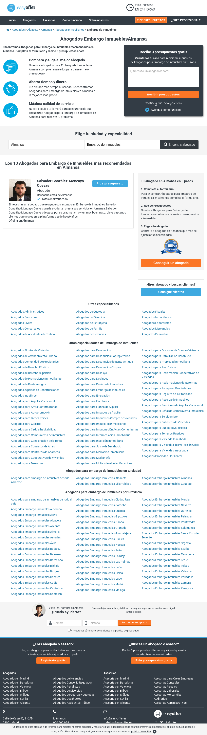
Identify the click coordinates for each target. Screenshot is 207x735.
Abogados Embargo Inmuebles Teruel (165, 560)
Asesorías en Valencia (117, 686)
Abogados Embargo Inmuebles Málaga (100, 590)
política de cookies (141, 731)
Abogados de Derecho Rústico (30, 367)
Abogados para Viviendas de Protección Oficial (171, 444)
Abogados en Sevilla (15, 698)
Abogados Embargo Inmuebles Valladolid (167, 577)
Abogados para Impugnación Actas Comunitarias (107, 429)
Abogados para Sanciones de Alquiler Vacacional (172, 405)
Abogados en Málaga (16, 694)
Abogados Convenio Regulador (72, 682)
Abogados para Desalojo (91, 373)
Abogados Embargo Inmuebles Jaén (99, 550)
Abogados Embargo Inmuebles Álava (34, 514)
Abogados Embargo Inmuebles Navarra (166, 505)
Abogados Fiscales (153, 311)
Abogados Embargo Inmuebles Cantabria (37, 588)
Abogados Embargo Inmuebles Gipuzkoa (101, 516)
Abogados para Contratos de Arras (33, 446)
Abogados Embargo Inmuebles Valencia (167, 571)
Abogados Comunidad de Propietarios (35, 361)
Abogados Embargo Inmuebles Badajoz (35, 548)
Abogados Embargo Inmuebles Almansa (167, 478)
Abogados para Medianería (93, 457)
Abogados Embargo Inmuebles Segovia (166, 543)
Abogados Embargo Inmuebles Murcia (166, 499)
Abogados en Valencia (17, 686)
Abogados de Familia (89, 328)
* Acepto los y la (103, 630)
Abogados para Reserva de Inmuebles (165, 399)
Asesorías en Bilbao (116, 690)
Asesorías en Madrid (116, 678)
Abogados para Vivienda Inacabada (164, 439)
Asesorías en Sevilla (116, 698)
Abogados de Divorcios (90, 317)
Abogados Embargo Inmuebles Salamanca (168, 527)
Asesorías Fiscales (165, 686)
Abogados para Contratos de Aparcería (35, 452)
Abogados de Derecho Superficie (31, 373)
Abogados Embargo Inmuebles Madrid (100, 584)
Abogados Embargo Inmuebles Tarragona (168, 554)
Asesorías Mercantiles (167, 694)
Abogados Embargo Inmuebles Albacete (101, 478)
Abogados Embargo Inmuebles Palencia (167, 516)
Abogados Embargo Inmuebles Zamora (166, 582)
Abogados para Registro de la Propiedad (167, 394)
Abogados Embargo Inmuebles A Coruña (36, 509)
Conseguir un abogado (171, 263)
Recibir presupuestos (163, 94)
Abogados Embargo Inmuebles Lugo (99, 578)
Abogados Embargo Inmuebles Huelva (100, 539)
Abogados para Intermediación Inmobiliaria (103, 435)
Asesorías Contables (167, 682)
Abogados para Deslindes (92, 378)
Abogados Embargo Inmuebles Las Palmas (103, 561)
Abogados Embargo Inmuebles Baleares (36, 554)
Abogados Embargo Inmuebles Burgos (35, 571)
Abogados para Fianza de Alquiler (97, 406)
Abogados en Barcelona (18, 682)
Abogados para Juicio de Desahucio (98, 446)
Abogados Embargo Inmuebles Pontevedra (168, 522)
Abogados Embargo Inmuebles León (99, 567)
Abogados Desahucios (67, 698)
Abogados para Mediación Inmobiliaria (100, 452)
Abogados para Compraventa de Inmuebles (38, 435)
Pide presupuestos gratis (153, 660)
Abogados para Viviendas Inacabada (165, 450)
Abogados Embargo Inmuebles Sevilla (165, 548)
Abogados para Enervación (93, 395)
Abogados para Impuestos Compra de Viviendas (106, 418)
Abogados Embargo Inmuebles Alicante (35, 526)
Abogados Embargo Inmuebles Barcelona (37, 560)
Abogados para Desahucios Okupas (98, 367)
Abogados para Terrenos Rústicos (163, 433)
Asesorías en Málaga (117, 694)
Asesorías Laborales (166, 690)
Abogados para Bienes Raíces (29, 418)
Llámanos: (59, 718)
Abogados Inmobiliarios (156, 317)
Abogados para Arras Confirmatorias (34, 406)
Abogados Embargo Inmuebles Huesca (100, 544)
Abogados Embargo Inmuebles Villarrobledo (103, 483)
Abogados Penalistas (155, 334)
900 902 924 (61, 722)
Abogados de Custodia (90, 311)
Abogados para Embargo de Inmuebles (100, 390)
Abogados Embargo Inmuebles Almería (35, 531)
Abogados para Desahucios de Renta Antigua (104, 361)
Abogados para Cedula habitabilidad (34, 429)
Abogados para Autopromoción (31, 412)
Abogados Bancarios (24, 317)
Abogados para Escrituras (92, 401)
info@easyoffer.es (115, 718)
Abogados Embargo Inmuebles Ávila (33, 543)
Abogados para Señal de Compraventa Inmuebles (173, 411)
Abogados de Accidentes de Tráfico (33, 334)
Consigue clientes (171, 292)
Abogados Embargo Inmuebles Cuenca (100, 510)
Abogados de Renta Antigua (28, 384)
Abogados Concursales (25, 328)
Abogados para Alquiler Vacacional (33, 401)
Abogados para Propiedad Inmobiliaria (166, 361)
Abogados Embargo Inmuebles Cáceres (35, 577)
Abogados (9, 673)
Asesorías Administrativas (170, 702)
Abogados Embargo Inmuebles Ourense (166, 510)
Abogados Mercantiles (156, 328)
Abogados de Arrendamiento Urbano (34, 356)
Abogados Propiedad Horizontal (162, 456)
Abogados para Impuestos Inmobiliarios (101, 423)
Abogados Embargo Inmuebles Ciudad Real (103, 499)
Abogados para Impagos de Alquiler (98, 412)
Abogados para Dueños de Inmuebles (99, 384)
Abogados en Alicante (16, 702)
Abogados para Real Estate (159, 367)
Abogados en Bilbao (15, 690)
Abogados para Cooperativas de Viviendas (37, 457)
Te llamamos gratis (134, 622)
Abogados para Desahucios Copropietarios (103, 356)
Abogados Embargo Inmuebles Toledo (165, 565)
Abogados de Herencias (91, 334)
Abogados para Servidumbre (159, 416)
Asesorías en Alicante (117, 702)
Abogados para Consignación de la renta (36, 440)
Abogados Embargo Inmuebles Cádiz (34, 582)
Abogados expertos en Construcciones (35, 390)
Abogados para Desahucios (93, 350)
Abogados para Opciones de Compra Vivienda (170, 350)
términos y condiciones (97, 630)
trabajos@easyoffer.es (118, 722)
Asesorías (110, 673)
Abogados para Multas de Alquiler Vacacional (104, 463)
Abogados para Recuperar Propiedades (166, 388)
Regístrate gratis (53, 660)
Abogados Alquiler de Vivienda (30, 350)
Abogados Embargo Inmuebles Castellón (36, 594)
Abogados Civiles (21, 323)
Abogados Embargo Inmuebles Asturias (36, 537)
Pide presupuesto (110, 183)
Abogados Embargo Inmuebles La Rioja (101, 556)
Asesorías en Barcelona (118, 682)
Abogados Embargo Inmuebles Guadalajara (103, 533)
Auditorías (160, 698)
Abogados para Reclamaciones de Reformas (169, 382)
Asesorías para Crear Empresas (173, 678)
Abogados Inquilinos (24, 395)
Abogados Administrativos (27, 311)
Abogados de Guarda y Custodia (73, 694)
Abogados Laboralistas (156, 323)
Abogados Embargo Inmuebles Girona (100, 522)
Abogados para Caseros (26, 423)
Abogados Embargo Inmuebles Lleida (99, 573)
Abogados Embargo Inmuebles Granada (101, 527)
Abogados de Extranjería (91, 323)
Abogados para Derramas (27, 463)
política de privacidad (127, 630)
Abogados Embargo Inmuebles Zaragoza (167, 588)
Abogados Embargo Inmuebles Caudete (166, 483)
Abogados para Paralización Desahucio (166, 356)
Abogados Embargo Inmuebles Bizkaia (35, 565)
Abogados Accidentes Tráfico (71, 702)
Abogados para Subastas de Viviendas (166, 422)
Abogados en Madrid (16, 678)
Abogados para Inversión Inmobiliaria (99, 440)
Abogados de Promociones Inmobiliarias (36, 378)
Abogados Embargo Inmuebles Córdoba (101, 505)
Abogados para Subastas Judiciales (164, 427)
